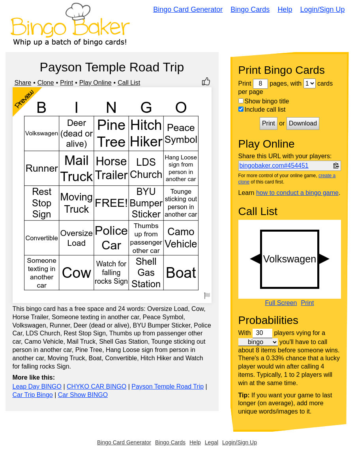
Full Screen (281, 303)
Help (284, 9)
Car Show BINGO (83, 394)
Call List (129, 82)
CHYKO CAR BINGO (96, 386)
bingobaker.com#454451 (274, 165)
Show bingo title (263, 101)
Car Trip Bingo (33, 394)
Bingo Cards (250, 9)
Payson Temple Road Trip (167, 386)
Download (303, 123)
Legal (211, 442)
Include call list (262, 109)
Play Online (95, 82)
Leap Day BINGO (37, 386)
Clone (45, 82)
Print (66, 82)
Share (23, 82)
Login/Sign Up (322, 9)
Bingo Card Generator (188, 9)
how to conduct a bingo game (297, 192)
